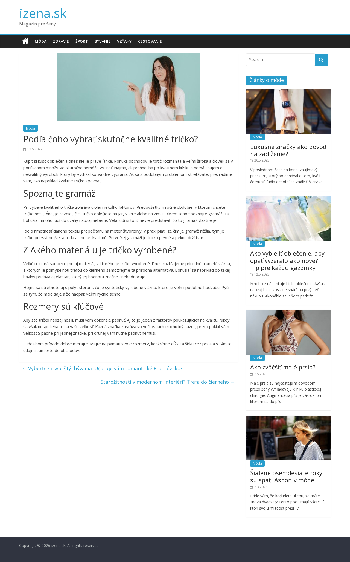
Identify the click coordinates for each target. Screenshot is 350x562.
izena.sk (42, 12)
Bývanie (102, 41)
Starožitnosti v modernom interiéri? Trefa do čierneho (168, 382)
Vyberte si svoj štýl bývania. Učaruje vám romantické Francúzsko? (102, 368)
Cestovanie (150, 41)
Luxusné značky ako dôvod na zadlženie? (288, 150)
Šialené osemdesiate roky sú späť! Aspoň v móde (286, 476)
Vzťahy (124, 41)
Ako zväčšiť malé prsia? (283, 367)
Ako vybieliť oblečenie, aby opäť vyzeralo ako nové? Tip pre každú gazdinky (287, 260)
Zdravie (61, 41)
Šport (81, 41)
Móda (40, 41)
